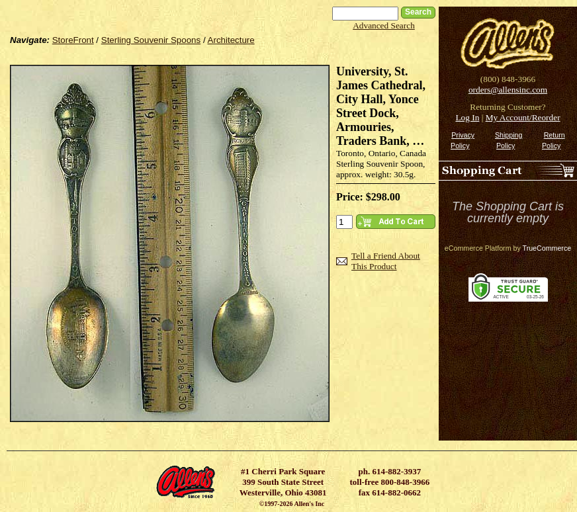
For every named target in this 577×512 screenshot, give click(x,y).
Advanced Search (384, 25)
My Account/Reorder (523, 117)
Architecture (231, 40)
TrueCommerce (547, 248)
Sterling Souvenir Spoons (150, 40)
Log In (467, 117)
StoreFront (73, 40)
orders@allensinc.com (507, 90)
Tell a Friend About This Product (385, 261)
